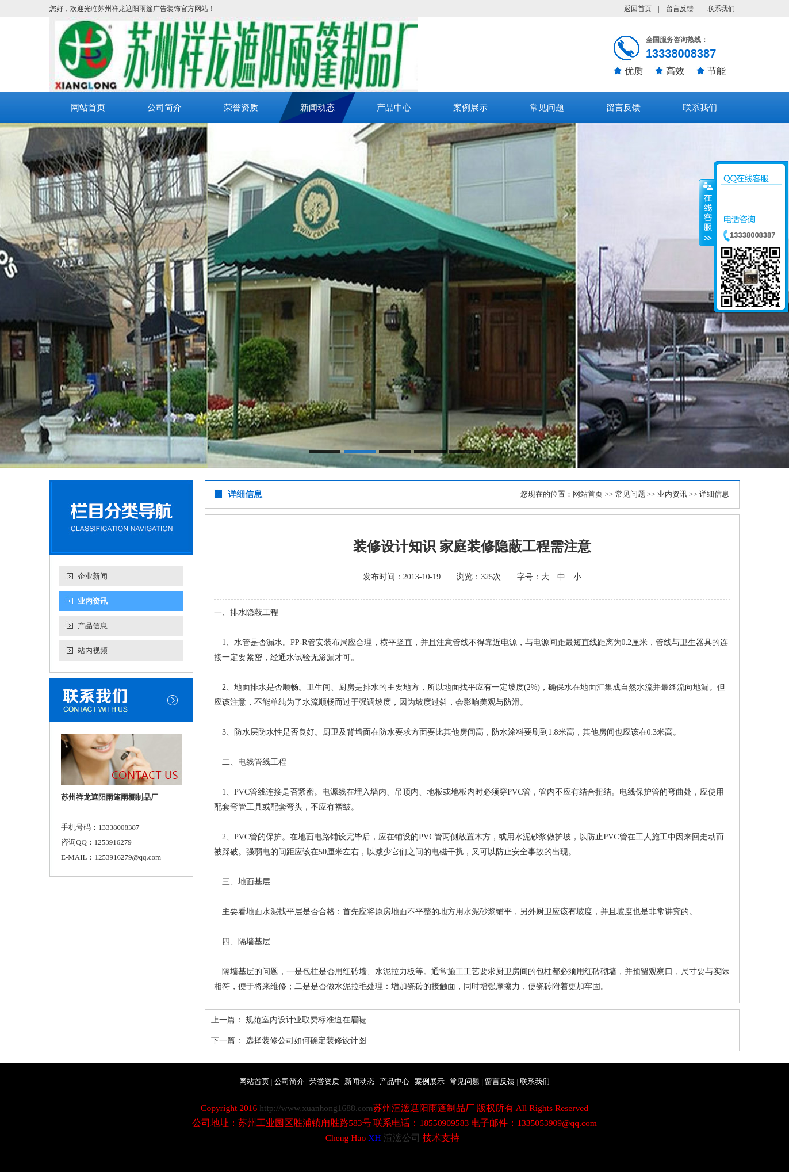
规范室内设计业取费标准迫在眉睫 (306, 1020)
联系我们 (721, 9)
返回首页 (638, 9)
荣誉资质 (241, 107)
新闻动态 (317, 107)
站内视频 (93, 650)
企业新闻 (93, 576)
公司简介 (164, 107)
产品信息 (93, 625)
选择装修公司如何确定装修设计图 (306, 1040)
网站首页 (88, 107)
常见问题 (547, 107)
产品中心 (394, 107)
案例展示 (470, 107)
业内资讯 (93, 601)
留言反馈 (680, 9)
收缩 (707, 212)
